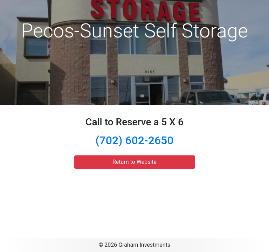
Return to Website (134, 162)
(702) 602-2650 (135, 140)
